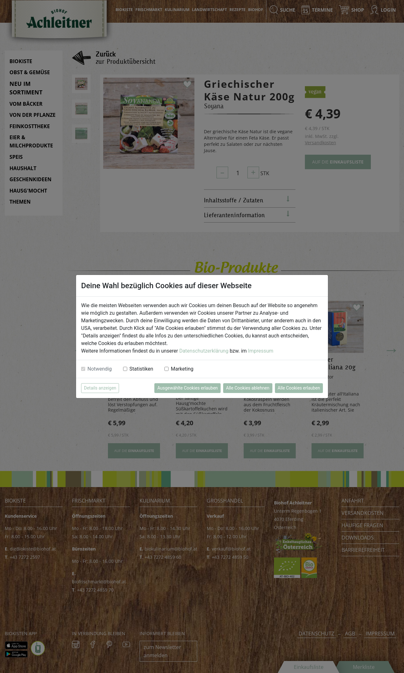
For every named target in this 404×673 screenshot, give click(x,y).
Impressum (261, 351)
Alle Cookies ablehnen (247, 387)
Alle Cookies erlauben (299, 387)
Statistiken (141, 369)
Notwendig (99, 369)
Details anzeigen (100, 387)
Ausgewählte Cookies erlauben (187, 387)
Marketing (182, 369)
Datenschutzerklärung (204, 351)
